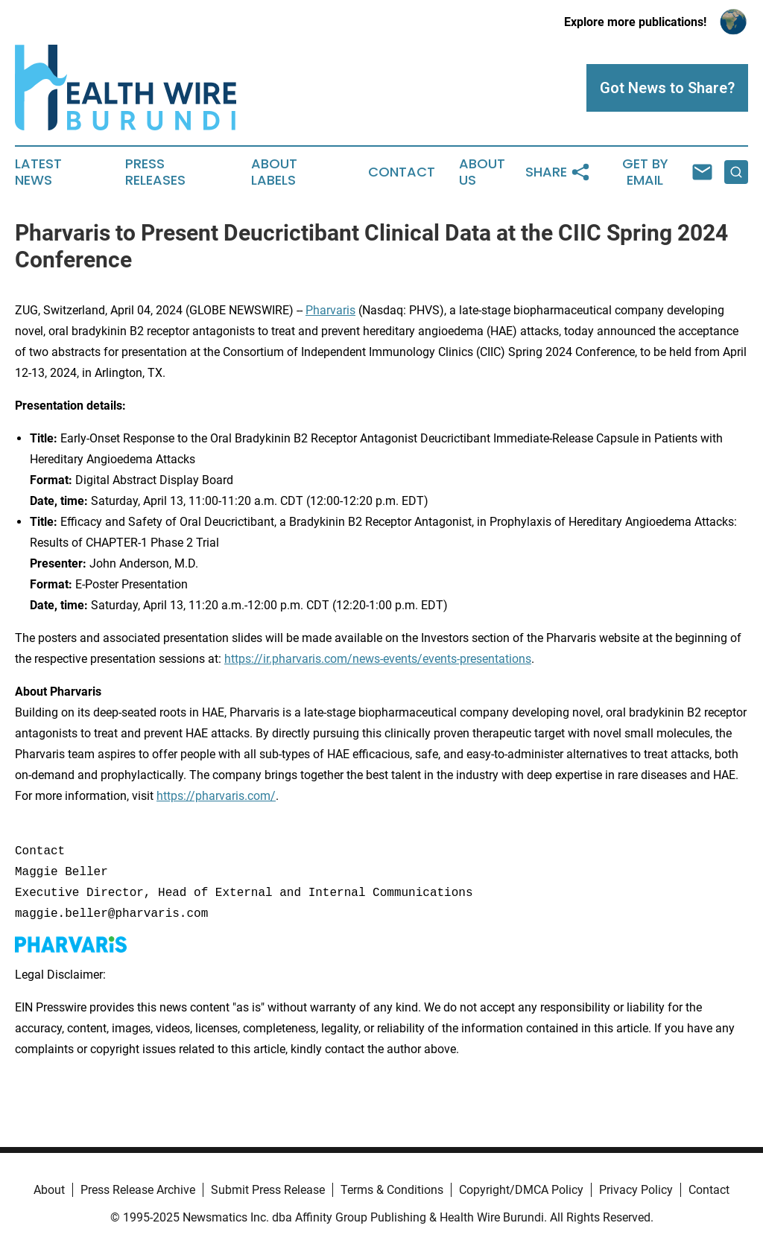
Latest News (38, 172)
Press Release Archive (137, 1190)
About (49, 1190)
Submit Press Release (268, 1190)
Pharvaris (330, 310)
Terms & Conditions (392, 1190)
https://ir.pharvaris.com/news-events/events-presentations (377, 659)
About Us (482, 172)
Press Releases (155, 172)
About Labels (274, 172)
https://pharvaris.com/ (216, 796)
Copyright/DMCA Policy (521, 1190)
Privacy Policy (636, 1190)
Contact (401, 172)
